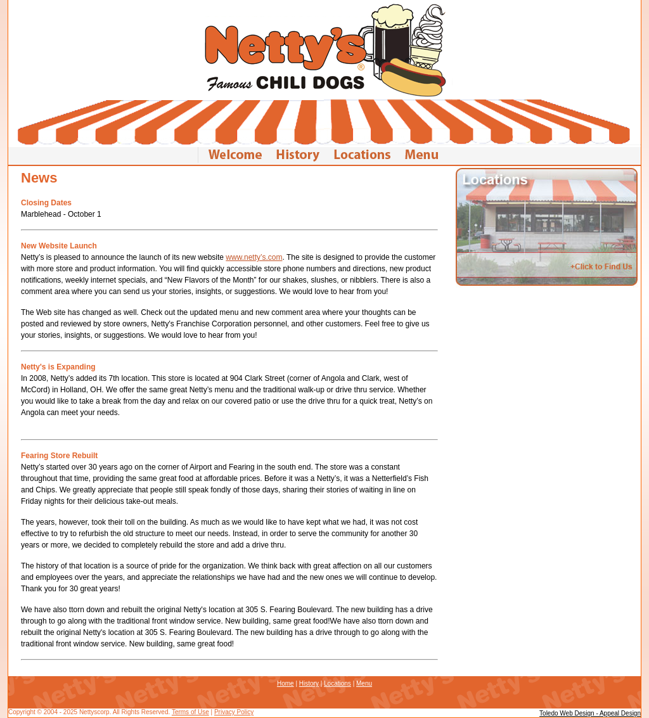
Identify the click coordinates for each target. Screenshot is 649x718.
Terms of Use (190, 711)
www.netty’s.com (254, 257)
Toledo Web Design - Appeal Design (590, 713)
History (309, 683)
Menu (364, 683)
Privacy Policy (234, 711)
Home (285, 683)
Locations (337, 683)
